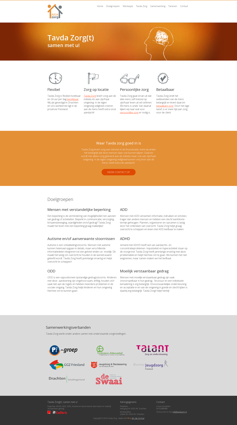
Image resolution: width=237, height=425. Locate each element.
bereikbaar (73, 99)
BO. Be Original (138, 418)
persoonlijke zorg (129, 112)
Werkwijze (128, 6)
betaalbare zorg (164, 105)
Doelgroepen (113, 6)
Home (100, 6)
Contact (184, 6)
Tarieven (172, 6)
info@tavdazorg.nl (180, 412)
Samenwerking (157, 6)
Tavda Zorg (141, 6)
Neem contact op (118, 172)
